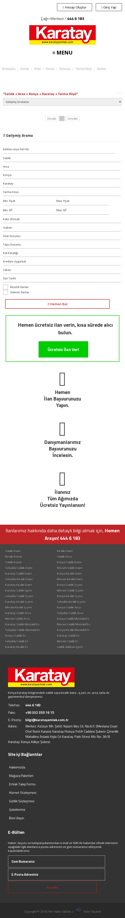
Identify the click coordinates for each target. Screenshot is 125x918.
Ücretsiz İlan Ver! (63, 349)
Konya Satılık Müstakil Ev (73, 619)
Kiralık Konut (13, 557)
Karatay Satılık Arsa (18, 613)
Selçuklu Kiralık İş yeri (71, 602)
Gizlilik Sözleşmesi (21, 801)
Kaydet (52, 887)
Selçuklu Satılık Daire (18, 568)
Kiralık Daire (65, 551)
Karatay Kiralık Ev (16, 647)
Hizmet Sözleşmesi (22, 792)
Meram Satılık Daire (70, 568)
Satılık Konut (13, 562)
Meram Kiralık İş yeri (18, 607)
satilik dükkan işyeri (70, 647)
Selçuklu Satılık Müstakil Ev (22, 630)
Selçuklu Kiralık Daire (19, 579)
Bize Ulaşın (16, 818)
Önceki (51, 118)
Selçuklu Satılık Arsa (70, 613)
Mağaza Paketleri (21, 775)
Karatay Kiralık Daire (18, 585)
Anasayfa (8, 68)
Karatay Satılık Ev (68, 636)
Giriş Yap (108, 7)
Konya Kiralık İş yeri (70, 596)
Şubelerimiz (17, 809)
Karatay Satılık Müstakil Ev (22, 624)
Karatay (64, 68)
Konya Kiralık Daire (69, 573)
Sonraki (72, 118)
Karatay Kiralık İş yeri (19, 602)
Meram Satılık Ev (67, 641)
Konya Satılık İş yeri (69, 585)
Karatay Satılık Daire (18, 573)
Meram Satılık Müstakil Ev (73, 624)
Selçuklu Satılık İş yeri (19, 596)
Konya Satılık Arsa (69, 607)
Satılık (24, 68)
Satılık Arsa (64, 557)
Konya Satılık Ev (15, 636)
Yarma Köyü (84, 68)
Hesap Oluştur (74, 7)
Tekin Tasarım (88, 911)
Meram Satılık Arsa (17, 619)
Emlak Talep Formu (22, 784)
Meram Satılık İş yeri (70, 590)
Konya (50, 68)
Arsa (37, 68)
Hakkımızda (17, 767)
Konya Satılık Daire (69, 562)
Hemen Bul (57, 304)
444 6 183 (75, 18)
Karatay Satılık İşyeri (18, 590)
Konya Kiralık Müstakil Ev (73, 630)
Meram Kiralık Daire (70, 579)
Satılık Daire (13, 551)
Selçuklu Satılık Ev (16, 641)
